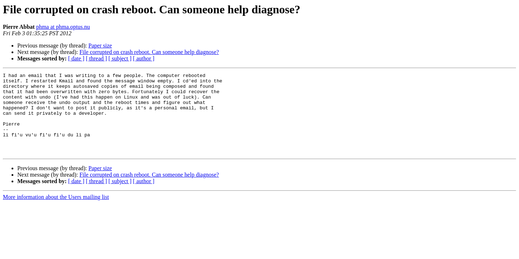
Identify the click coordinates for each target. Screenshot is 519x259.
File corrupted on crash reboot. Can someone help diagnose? (149, 52)
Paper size (100, 45)
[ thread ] (96, 58)
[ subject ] (120, 58)
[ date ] (76, 58)
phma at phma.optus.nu (63, 27)
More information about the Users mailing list (56, 213)
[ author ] (144, 58)
